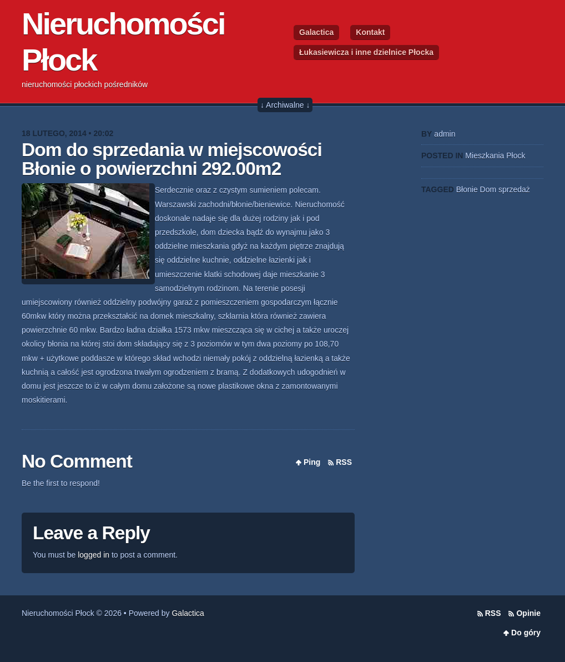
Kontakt (370, 32)
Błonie (467, 189)
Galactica (316, 32)
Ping (312, 462)
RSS (344, 462)
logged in (93, 554)
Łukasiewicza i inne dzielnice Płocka (366, 52)
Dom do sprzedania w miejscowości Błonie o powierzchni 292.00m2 (172, 159)
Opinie (528, 613)
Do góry (526, 632)
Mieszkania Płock (495, 155)
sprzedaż (514, 189)
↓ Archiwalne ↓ (285, 105)
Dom (488, 189)
